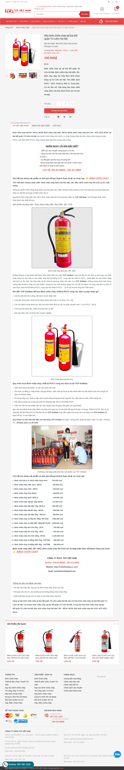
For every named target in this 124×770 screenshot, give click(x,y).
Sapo (61, 768)
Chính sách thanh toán (72, 691)
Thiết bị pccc (40, 9)
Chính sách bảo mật (72, 682)
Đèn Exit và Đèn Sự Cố (14, 700)
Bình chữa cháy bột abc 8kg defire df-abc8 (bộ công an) (46, 658)
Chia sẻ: (47, 117)
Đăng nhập (98, 13)
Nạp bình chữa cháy (74, 6)
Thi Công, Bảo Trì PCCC (14, 691)
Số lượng (47, 104)
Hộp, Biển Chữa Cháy (13, 703)
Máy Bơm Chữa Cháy (13, 694)
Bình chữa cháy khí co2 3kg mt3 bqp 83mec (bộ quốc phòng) (103, 658)
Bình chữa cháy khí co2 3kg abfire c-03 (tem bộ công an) (75, 658)
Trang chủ (11, 21)
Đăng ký (107, 13)
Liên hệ (83, 21)
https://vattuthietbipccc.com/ (66, 567)
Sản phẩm (36, 21)
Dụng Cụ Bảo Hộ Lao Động (16, 697)
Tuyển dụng (73, 21)
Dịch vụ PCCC (49, 21)
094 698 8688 (20, 751)
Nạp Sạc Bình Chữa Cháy (15, 688)
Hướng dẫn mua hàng (72, 679)
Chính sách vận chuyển (73, 688)
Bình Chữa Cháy (11, 679)
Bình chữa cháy (59, 6)
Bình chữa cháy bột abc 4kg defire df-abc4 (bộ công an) (18, 658)
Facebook (101, 677)
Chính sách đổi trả (71, 685)
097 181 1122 (56, 717)
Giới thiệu (24, 21)
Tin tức (61, 21)
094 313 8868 (58, 722)
